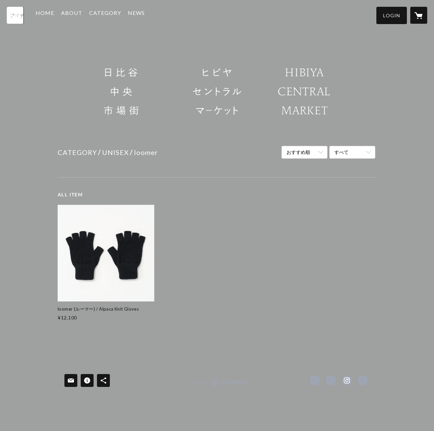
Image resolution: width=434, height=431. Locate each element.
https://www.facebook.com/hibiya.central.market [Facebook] (315, 380)
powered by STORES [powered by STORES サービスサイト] (217, 386)
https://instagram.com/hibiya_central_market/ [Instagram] (347, 380)
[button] (391, 15)
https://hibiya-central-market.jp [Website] (363, 380)
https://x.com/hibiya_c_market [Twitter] (331, 380)
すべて (341, 152)
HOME (53, 15)
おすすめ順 (298, 152)
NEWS (144, 15)
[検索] (15, 15)
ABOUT (80, 15)
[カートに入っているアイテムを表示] (418, 15)
